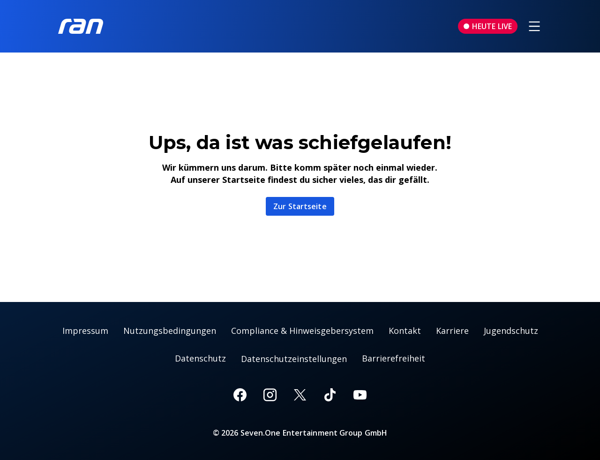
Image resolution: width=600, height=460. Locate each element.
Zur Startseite (299, 206)
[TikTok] (330, 394)
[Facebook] (240, 394)
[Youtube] (360, 394)
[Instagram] (270, 394)
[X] (300, 394)
